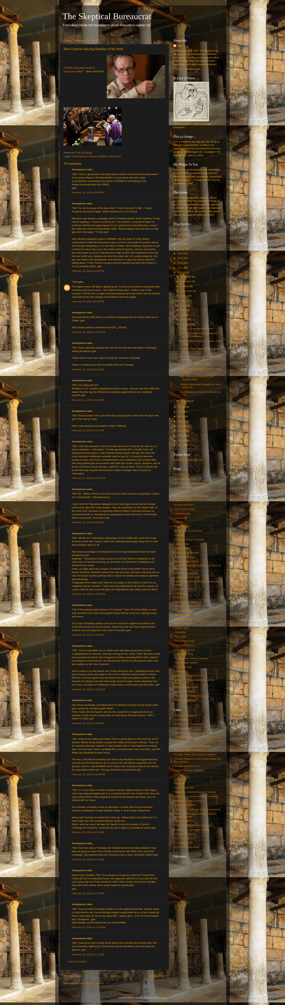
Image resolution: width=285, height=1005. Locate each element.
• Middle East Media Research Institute (194, 792)
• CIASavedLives (182, 728)
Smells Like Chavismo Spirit (195, 364)
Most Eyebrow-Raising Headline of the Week (96, 156)
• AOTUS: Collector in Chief (188, 483)
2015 (180, 406)
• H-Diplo (178, 774)
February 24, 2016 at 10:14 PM (88, 927)
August (184, 295)
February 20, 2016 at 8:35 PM (88, 369)
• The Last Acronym (184, 649)
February (185, 324)
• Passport (179, 597)
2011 (180, 426)
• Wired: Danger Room (185, 687)
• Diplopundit (180, 517)
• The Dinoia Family (184, 641)
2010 (180, 430)
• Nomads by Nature (184, 589)
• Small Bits (179, 632)
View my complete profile (187, 69)
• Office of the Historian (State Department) (196, 809)
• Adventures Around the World (190, 487)
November (186, 281)
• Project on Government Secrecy (191, 829)
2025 (180, 229)
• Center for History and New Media (192, 732)
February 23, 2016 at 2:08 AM (88, 723)
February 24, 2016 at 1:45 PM (88, 859)
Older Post (157, 976)
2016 (180, 272)
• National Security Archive (187, 800)
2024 (180, 234)
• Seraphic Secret (182, 619)
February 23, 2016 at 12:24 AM (88, 689)
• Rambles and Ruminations (188, 606)
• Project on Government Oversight (192, 825)
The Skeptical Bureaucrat (107, 16)
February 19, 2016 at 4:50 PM (88, 271)
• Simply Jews (181, 628)
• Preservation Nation (184, 601)
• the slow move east (184, 700)
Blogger (162, 997)
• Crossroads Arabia (184, 509)
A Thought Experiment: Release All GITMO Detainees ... (198, 334)
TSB (74, 282)
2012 (180, 421)
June (183, 305)
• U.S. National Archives (186, 847)
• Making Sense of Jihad (186, 577)
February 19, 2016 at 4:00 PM (88, 192)
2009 (180, 435)
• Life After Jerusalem (185, 573)
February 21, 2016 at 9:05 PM (88, 522)
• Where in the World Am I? (188, 675)
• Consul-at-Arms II (183, 504)
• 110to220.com (181, 474)
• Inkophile (179, 783)
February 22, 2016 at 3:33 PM (88, 634)
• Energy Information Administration (192, 745)
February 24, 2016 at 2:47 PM (88, 893)
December (186, 276)
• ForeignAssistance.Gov (186, 766)
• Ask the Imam (181, 719)
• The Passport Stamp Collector (190, 658)
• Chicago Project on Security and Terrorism (197, 737)
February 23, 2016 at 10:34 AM (88, 774)
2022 (180, 243)
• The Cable (179, 636)
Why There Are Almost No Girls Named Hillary (197, 378)
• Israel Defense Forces (186, 561)
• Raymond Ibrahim (183, 610)
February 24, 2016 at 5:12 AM (88, 832)
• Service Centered (183, 623)
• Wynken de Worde (184, 691)
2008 (180, 440)
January (185, 400)
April (183, 314)
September (186, 291)
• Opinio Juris (180, 593)
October (185, 286)
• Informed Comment (184, 557)
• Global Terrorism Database (188, 770)
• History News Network (186, 552)
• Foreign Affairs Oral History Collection (194, 754)
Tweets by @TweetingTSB (187, 459)
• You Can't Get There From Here (191, 696)
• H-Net (177, 779)
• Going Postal (181, 544)
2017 (180, 267)
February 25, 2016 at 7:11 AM (88, 954)
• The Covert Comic (184, 834)
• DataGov (179, 741)
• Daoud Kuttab (181, 513)
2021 (180, 248)
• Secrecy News (182, 614)
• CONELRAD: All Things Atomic (191, 496)
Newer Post (72, 976)
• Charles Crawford (183, 500)
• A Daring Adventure (184, 478)
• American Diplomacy (185, 715)
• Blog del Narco (182, 492)
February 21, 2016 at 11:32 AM (88, 478)
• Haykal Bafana (182, 548)
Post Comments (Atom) (91, 983)
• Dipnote (178, 522)
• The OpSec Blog (183, 654)
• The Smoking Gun (184, 838)
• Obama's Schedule (184, 805)
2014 (180, 411)
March (184, 319)
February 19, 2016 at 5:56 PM (88, 301)
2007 (180, 445)
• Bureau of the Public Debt (188, 724)
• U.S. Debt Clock (182, 842)
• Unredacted (180, 671)
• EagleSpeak (180, 526)
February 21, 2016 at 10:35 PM (88, 594)
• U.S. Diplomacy (182, 667)
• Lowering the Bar (183, 787)
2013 (180, 416)
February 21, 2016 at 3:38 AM (88, 400)
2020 (180, 253)
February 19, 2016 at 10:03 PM (88, 332)
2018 (180, 262)
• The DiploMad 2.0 (183, 645)
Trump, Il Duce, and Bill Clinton (196, 328)
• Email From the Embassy (187, 531)
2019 (180, 258)
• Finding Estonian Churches (188, 539)
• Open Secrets (181, 821)
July (182, 300)
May (182, 310)
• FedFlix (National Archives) (188, 750)
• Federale (179, 535)
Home (115, 976)
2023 (180, 239)
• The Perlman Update (185, 662)
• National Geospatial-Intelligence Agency (195, 796)
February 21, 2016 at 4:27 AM (88, 430)
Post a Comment (77, 961)
